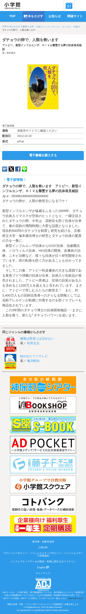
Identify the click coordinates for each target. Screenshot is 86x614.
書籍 (24, 26)
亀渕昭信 (33, 361)
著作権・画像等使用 (43, 541)
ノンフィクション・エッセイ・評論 (60, 26)
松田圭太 (33, 343)
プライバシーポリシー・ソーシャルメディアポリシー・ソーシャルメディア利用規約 (43, 554)
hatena (4, 169)
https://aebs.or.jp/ (75, 598)
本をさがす (14, 26)
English (43, 567)
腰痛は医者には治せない (37, 338)
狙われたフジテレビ (34, 356)
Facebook (18, 169)
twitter (11, 169)
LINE (24, 169)
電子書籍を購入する (43, 155)
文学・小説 (34, 26)
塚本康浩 (11, 53)
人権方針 (43, 547)
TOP (4, 26)
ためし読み (43, 116)
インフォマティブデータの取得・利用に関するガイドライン (43, 561)
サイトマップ (43, 573)
